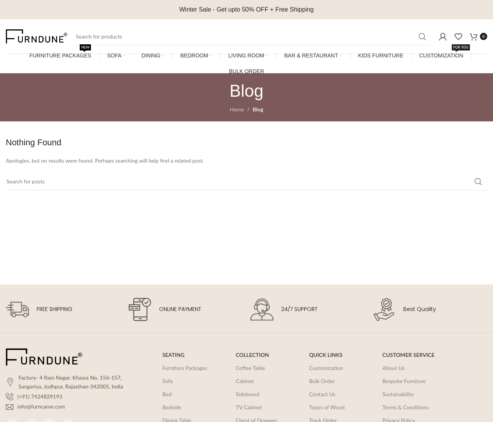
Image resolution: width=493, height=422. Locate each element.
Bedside (171, 407)
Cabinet (245, 381)
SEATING (173, 354)
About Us (393, 368)
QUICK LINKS (325, 354)
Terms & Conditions (405, 407)
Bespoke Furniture (404, 381)
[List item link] (68, 396)
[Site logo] (36, 35)
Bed (166, 394)
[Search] (253, 36)
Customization (326, 368)
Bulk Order (322, 381)
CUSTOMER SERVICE (408, 354)
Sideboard (248, 394)
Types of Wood (326, 407)
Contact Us (322, 394)
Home (237, 109)
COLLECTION (252, 354)
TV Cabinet (249, 407)
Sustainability (398, 394)
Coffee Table (250, 368)
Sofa (167, 381)
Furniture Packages (184, 368)
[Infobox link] (63, 309)
